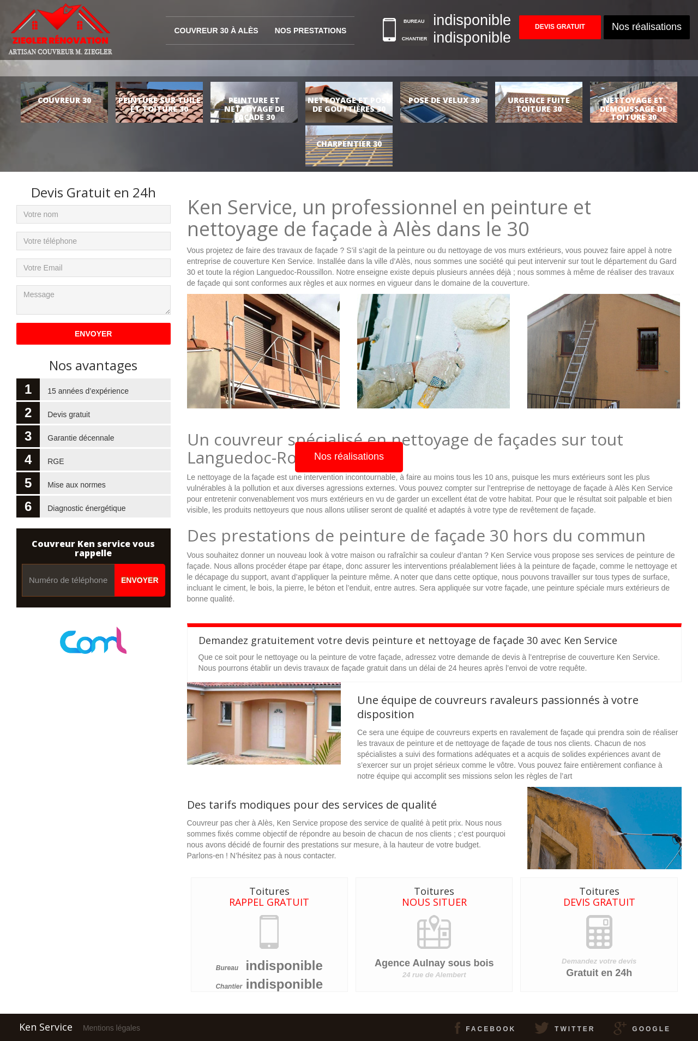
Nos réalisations (647, 26)
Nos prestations (311, 30)
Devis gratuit (560, 27)
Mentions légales (111, 1028)
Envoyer (139, 580)
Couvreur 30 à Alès (216, 30)
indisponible (283, 965)
